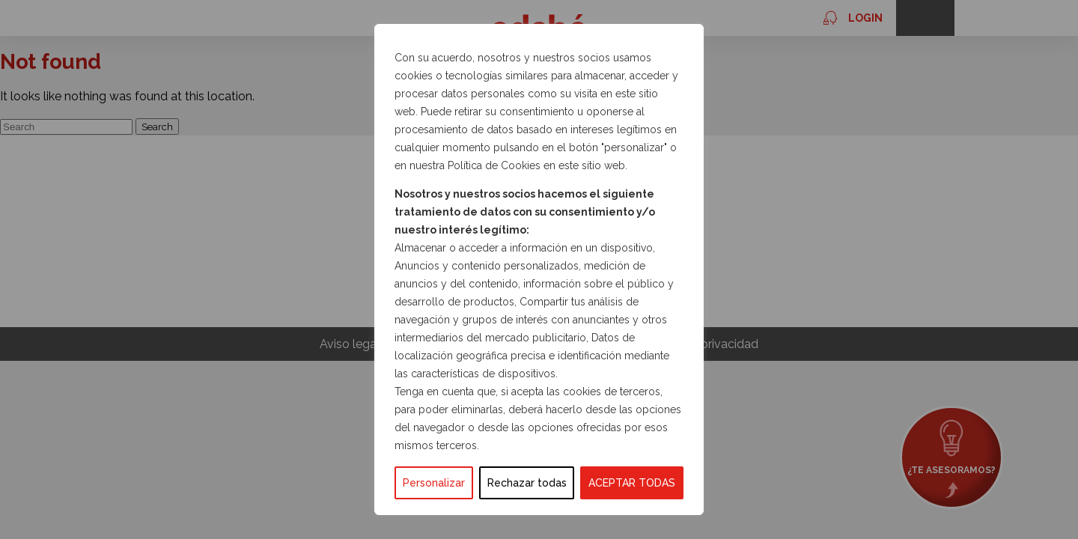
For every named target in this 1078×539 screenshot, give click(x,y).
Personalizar (434, 483)
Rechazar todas (527, 483)
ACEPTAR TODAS (631, 483)
